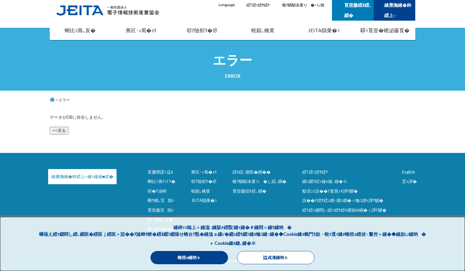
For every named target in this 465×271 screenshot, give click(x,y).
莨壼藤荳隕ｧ (161, 210)
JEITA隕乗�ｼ (324, 30)
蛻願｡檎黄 (262, 30)
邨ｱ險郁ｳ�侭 (202, 30)
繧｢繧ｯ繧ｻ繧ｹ (258, 5)
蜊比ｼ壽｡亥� (80, 30)
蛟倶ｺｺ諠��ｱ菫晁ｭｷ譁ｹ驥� (330, 191)
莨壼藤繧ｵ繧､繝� (357, 10)
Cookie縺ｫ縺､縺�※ (235, 243)
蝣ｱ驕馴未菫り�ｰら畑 (303, 5)
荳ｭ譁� (409, 181)
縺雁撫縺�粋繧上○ (397, 10)
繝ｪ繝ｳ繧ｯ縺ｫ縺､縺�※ (324, 181)
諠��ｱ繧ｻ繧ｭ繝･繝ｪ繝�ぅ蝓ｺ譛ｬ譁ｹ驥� (342, 200)
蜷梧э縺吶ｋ (189, 257)
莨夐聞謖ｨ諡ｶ (160, 172)
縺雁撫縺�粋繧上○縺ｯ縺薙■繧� (82, 176)
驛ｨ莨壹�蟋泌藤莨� (384, 30)
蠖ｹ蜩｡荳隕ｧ (161, 200)
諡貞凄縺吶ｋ (275, 257)
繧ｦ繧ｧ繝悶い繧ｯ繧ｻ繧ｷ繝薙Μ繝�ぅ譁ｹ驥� (344, 210)
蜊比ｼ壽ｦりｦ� (161, 181)
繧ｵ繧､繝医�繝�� (251, 172)
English (408, 172)
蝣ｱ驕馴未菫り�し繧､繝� (259, 181)
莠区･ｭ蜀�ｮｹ (141, 30)
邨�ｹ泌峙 (157, 191)
